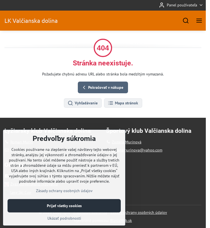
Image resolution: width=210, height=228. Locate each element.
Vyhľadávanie (82, 103)
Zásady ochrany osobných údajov (138, 212)
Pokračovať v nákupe (102, 87)
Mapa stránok (123, 103)
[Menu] (199, 20)
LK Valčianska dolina (31, 20)
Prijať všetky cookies (64, 218)
